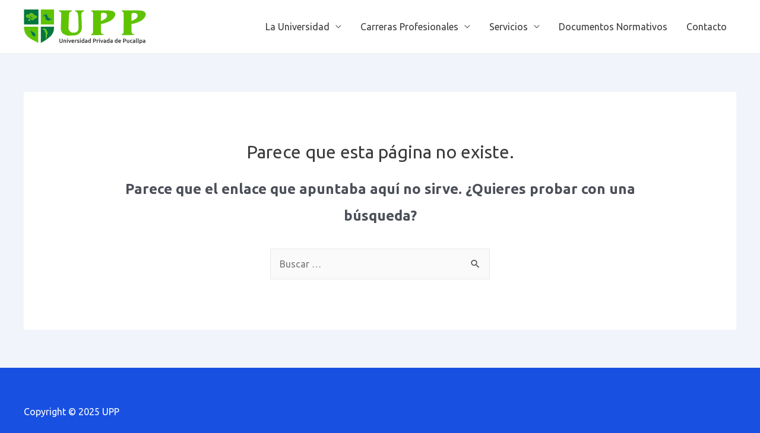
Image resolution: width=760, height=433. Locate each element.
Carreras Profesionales (409, 26)
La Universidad (297, 26)
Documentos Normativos (613, 26)
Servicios (508, 26)
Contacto (706, 26)
